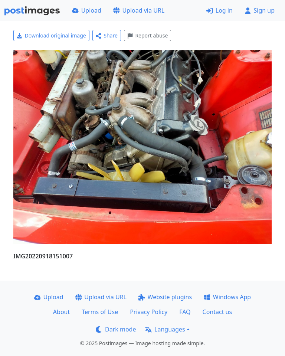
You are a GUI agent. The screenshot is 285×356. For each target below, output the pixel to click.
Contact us (217, 312)
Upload (86, 10)
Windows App (227, 297)
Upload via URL (138, 10)
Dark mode (116, 329)
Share (107, 35)
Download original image (51, 35)
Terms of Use (100, 312)
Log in (219, 10)
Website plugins (165, 297)
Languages (165, 329)
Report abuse (147, 35)
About (61, 312)
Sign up (260, 10)
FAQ (184, 312)
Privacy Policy (148, 312)
